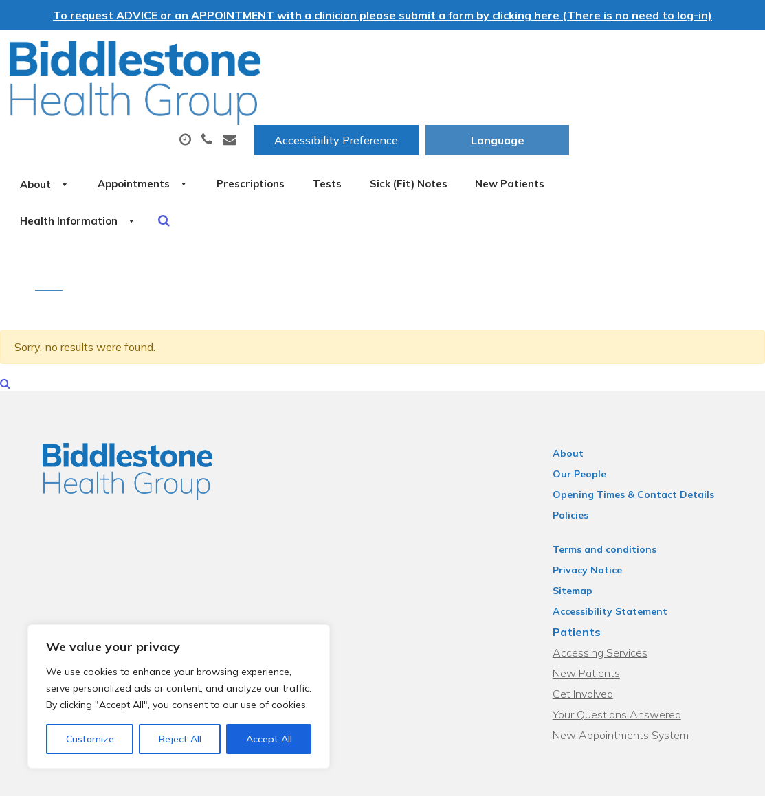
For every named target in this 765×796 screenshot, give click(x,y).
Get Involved (589, 641)
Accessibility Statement (616, 558)
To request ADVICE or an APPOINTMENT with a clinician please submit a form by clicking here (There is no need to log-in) (382, 15)
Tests (560, 98)
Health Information (381, 146)
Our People (586, 421)
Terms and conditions (611, 496)
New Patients (244, 146)
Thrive (723, 775)
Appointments (346, 98)
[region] (178, 696)
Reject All (180, 739)
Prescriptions (470, 98)
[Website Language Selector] (683, 56)
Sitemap (579, 538)
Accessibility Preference (522, 55)
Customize (90, 739)
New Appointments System (627, 682)
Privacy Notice (594, 517)
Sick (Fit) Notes (656, 98)
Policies (577, 462)
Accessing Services (606, 599)
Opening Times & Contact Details (640, 441)
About (232, 98)
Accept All (269, 739)
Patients (583, 579)
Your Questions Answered (623, 661)
